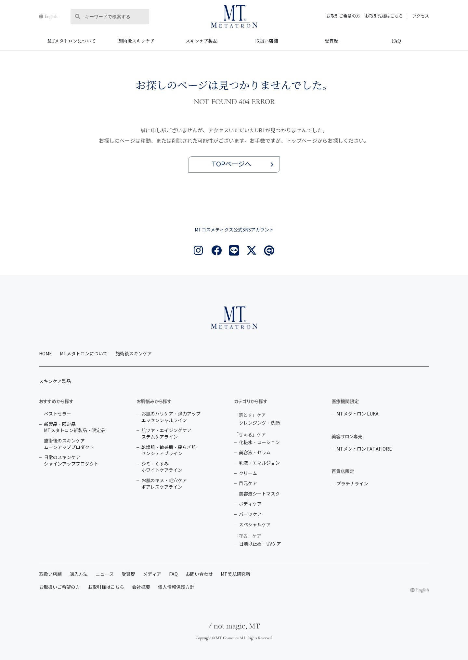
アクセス (420, 16)
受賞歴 (331, 40)
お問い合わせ (199, 574)
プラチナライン (352, 484)
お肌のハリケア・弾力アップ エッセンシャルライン (171, 417)
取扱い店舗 (266, 40)
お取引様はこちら (106, 587)
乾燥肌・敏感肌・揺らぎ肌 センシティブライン (168, 451)
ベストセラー (57, 414)
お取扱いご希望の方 (59, 587)
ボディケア (250, 504)
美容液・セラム (255, 452)
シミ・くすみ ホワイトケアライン (161, 467)
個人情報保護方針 (176, 587)
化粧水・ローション (259, 442)
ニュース (105, 574)
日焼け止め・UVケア (260, 544)
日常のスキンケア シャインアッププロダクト (71, 461)
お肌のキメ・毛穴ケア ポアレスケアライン (164, 484)
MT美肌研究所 (235, 574)
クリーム (248, 473)
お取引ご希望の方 (343, 16)
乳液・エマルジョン (259, 463)
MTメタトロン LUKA (357, 414)
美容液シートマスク (259, 494)
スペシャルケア (255, 525)
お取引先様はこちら (384, 16)
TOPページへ (231, 164)
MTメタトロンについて (71, 40)
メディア (152, 574)
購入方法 (79, 574)
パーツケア (250, 514)
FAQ (396, 40)
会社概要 (141, 587)
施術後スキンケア (136, 40)
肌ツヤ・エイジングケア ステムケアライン (166, 434)
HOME (45, 354)
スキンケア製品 (201, 40)
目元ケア (248, 483)
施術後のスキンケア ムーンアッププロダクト (69, 444)
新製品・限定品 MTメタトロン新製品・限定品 (74, 428)
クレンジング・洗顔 (259, 423)
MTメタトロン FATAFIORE (364, 449)
